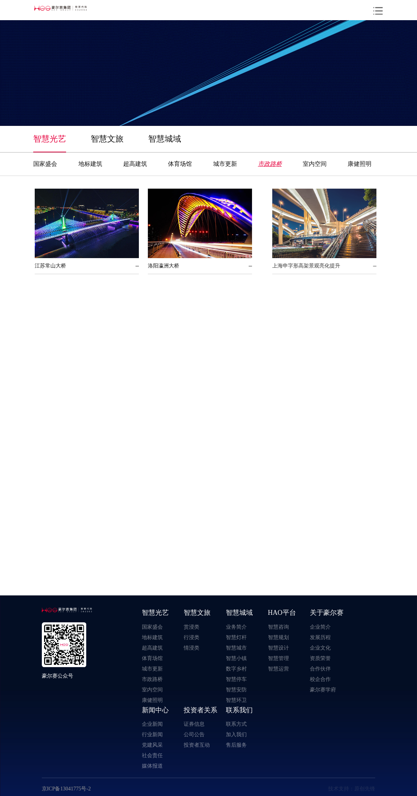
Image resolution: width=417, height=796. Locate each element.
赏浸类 (191, 627)
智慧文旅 (107, 138)
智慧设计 (278, 647)
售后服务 (236, 745)
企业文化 (320, 647)
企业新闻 (152, 724)
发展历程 (320, 637)
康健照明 (359, 163)
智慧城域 (164, 138)
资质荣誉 (320, 658)
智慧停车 (236, 679)
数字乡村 (236, 668)
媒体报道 (152, 765)
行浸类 (191, 637)
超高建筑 (135, 163)
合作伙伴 (320, 668)
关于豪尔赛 (326, 612)
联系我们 (239, 710)
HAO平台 (282, 612)
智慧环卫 (236, 700)
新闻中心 (155, 710)
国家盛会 (45, 163)
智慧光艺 (49, 138)
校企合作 (320, 679)
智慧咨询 (278, 627)
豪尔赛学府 (323, 689)
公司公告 (194, 734)
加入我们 (236, 734)
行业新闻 (152, 734)
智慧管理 (278, 658)
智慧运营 (278, 668)
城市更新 (225, 163)
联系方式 (236, 724)
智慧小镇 (236, 658)
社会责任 (152, 755)
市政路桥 (270, 163)
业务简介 (236, 627)
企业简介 (320, 627)
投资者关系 (200, 710)
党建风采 (152, 745)
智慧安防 (236, 689)
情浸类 (191, 647)
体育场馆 (180, 163)
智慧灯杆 (236, 637)
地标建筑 (90, 163)
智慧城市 (236, 647)
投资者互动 (197, 745)
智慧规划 (278, 637)
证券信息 (194, 724)
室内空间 (315, 163)
